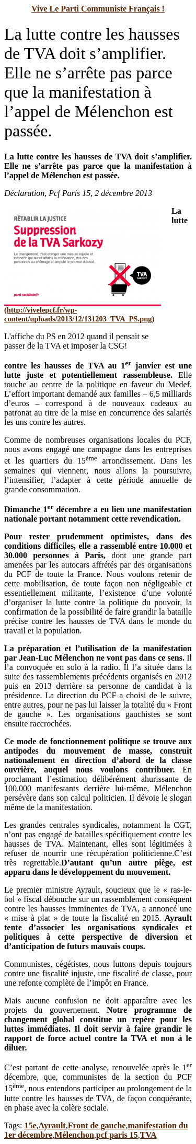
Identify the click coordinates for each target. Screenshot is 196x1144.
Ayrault (52, 1125)
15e (30, 1125)
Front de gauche (97, 1125)
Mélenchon (74, 1134)
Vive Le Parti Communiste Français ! (98, 8)
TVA (148, 1134)
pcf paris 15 (117, 1134)
